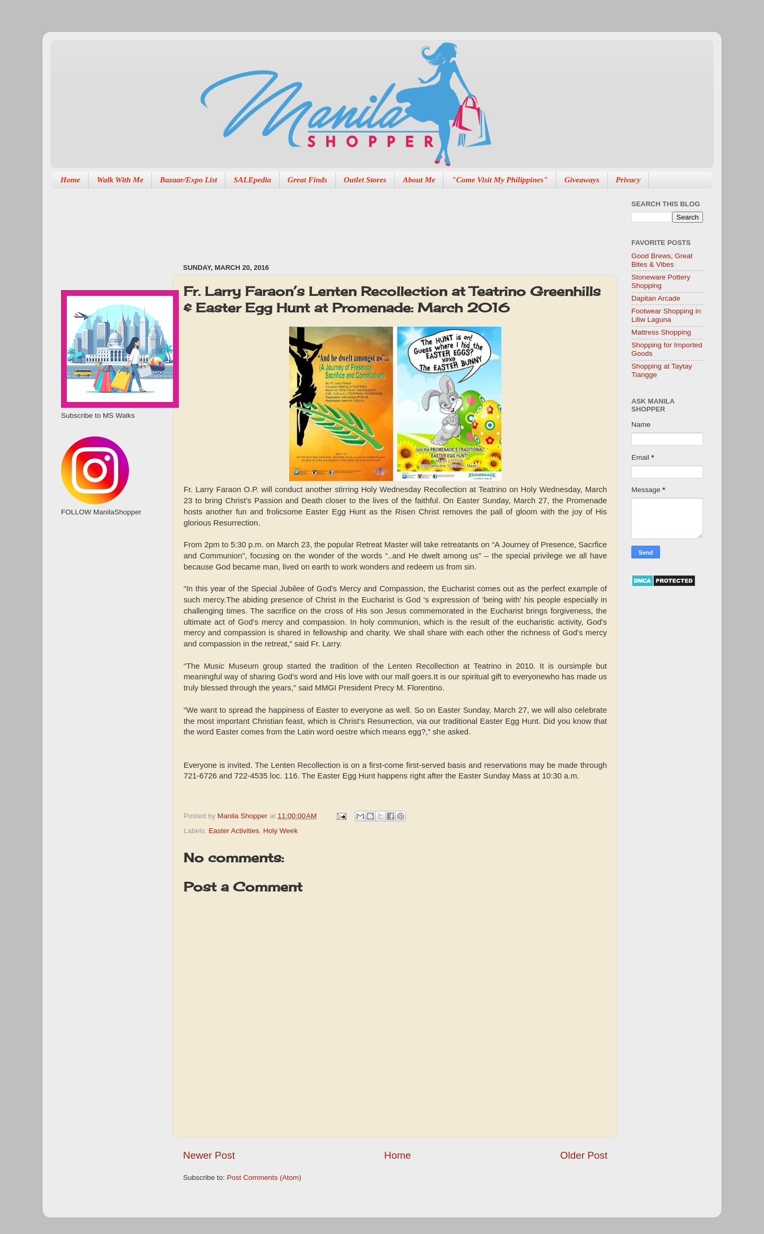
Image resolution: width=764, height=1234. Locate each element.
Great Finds (307, 180)
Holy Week (280, 831)
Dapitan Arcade (655, 298)
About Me (419, 180)
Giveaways (582, 180)
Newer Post (209, 1155)
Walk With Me (120, 180)
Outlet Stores (365, 180)
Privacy (628, 180)
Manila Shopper (244, 816)
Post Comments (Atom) (264, 1178)
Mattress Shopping (661, 332)
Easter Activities (234, 831)
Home (70, 180)
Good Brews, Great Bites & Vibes (662, 260)
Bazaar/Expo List (188, 180)
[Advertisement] (376, 220)
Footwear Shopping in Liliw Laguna (666, 315)
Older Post (583, 1155)
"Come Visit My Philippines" (500, 180)
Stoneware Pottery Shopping (660, 281)
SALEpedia (252, 180)
